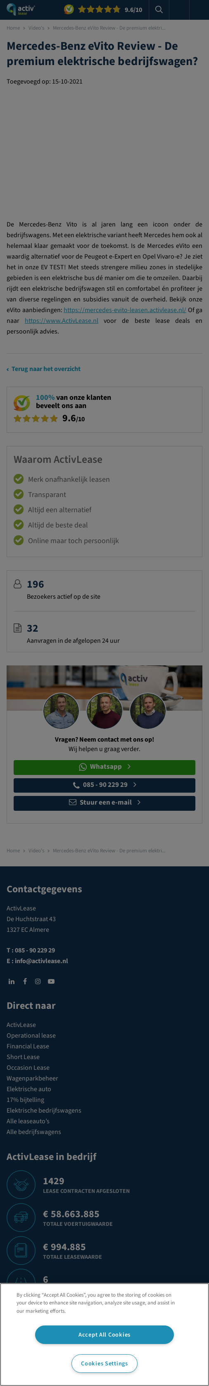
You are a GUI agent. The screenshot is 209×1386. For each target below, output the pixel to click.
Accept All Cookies (104, 1334)
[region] (104, 1334)
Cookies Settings (104, 1363)
